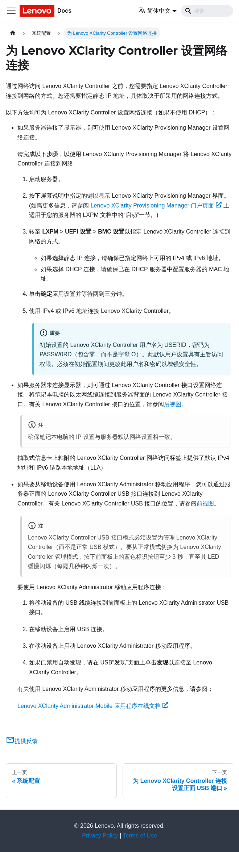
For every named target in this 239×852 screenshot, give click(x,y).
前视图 (205, 503)
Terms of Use (140, 835)
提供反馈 (22, 741)
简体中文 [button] (154, 11)
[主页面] (13, 33)
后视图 (172, 404)
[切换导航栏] (11, 10)
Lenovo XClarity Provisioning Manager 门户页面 (156, 205)
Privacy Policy (100, 835)
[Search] (207, 11)
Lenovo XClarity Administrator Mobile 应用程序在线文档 (92, 706)
